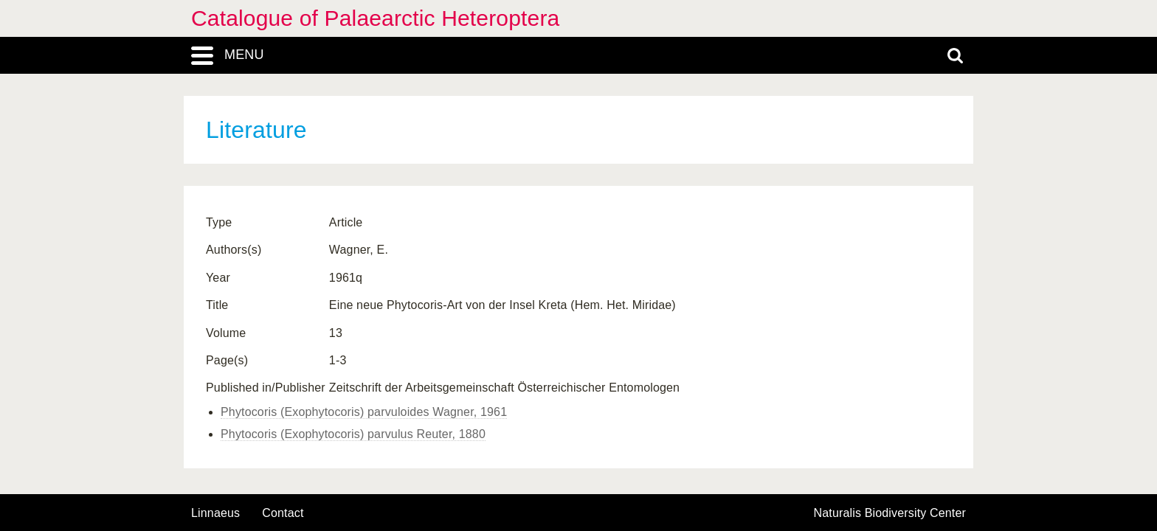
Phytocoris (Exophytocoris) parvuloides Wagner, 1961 (364, 412)
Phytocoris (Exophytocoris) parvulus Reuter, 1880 (353, 434)
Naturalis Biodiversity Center (890, 513)
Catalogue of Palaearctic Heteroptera (375, 18)
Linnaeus (215, 513)
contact (282, 513)
